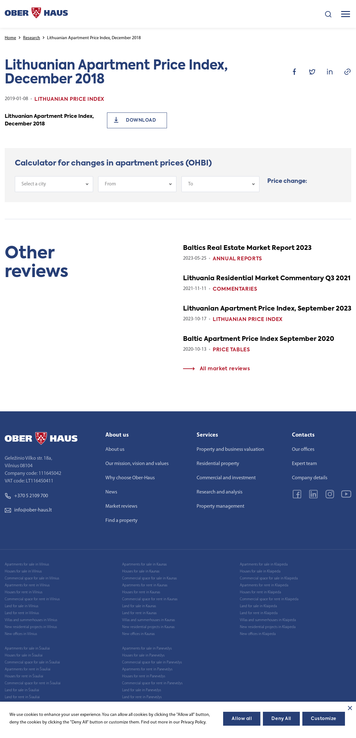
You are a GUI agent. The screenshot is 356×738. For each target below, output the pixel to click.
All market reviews (216, 369)
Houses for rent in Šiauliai (24, 676)
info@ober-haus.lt (28, 510)
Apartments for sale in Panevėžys (147, 648)
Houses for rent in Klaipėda (260, 592)
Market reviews (121, 506)
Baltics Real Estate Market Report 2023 (247, 248)
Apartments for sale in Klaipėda (264, 564)
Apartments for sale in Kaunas (144, 564)
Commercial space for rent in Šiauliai (33, 683)
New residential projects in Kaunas (148, 627)
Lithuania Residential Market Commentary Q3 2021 (267, 278)
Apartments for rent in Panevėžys (147, 669)
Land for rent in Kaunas (139, 613)
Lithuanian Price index (248, 319)
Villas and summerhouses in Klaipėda (268, 620)
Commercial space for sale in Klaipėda (269, 578)
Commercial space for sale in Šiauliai (32, 662)
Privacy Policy (193, 722)
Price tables (231, 350)
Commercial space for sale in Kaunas (149, 578)
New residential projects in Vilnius (31, 627)
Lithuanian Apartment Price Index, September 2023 (267, 309)
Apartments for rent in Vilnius (27, 585)
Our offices (303, 449)
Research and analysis (219, 492)
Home (10, 38)
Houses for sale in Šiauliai (24, 655)
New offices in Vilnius (21, 634)
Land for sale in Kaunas (139, 606)
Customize (323, 719)
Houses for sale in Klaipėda (260, 571)
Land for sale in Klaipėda (258, 606)
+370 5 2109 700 (26, 496)
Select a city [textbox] (33, 186)
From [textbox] (110, 186)
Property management (220, 506)
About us (114, 449)
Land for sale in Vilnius (21, 606)
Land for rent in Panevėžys (142, 697)
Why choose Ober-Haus (130, 478)
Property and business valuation (230, 449)
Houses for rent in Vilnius (23, 592)
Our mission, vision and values (137, 463)
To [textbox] (190, 186)
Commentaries (235, 289)
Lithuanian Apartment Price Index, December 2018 (49, 120)
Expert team (304, 463)
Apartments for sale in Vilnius (27, 564)
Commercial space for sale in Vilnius (32, 578)
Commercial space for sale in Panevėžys (152, 662)
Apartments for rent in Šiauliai (27, 669)
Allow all (242, 719)
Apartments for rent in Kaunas (144, 585)
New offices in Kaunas (138, 634)
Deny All (281, 719)
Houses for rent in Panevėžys (143, 676)
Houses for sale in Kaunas (140, 571)
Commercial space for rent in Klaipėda (269, 599)
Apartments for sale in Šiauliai (27, 648)
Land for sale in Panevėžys (141, 690)
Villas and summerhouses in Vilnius (31, 620)
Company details (309, 478)
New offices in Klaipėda (258, 634)
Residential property (218, 463)
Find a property (121, 520)
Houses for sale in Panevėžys (143, 655)
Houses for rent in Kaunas (141, 592)
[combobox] (54, 186)
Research (31, 38)
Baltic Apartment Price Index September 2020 (258, 339)
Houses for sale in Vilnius (23, 571)
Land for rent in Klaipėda (258, 613)
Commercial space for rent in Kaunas (149, 599)
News (111, 492)
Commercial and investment (226, 478)
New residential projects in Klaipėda (267, 627)
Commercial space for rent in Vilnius (32, 599)
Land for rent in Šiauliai (22, 697)
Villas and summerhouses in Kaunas (148, 620)
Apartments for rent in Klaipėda (264, 585)
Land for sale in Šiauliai (22, 690)
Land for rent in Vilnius (22, 613)
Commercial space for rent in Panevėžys (152, 683)
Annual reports (237, 259)
